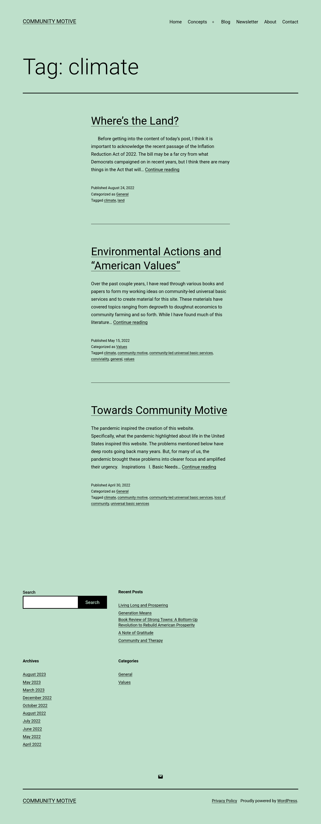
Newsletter (247, 22)
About (270, 22)
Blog (225, 22)
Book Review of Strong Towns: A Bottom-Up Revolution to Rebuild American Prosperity (158, 622)
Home (176, 22)
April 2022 (32, 744)
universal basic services (130, 503)
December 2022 (37, 697)
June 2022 (32, 728)
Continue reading (162, 169)
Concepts (197, 22)
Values (121, 347)
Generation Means (135, 613)
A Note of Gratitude (135, 632)
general (116, 359)
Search (29, 592)
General (122, 194)
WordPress (287, 800)
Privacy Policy (224, 800)
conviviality (100, 359)
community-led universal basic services (181, 353)
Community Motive (49, 21)
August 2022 (34, 713)
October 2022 (35, 705)
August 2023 (34, 674)
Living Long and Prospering (143, 605)
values (129, 359)
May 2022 (32, 736)
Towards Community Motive (159, 410)
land (121, 200)
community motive (133, 353)
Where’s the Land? (135, 120)
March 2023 (34, 690)
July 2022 (32, 721)
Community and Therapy (140, 640)
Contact (290, 22)
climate (110, 200)
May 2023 (32, 682)
